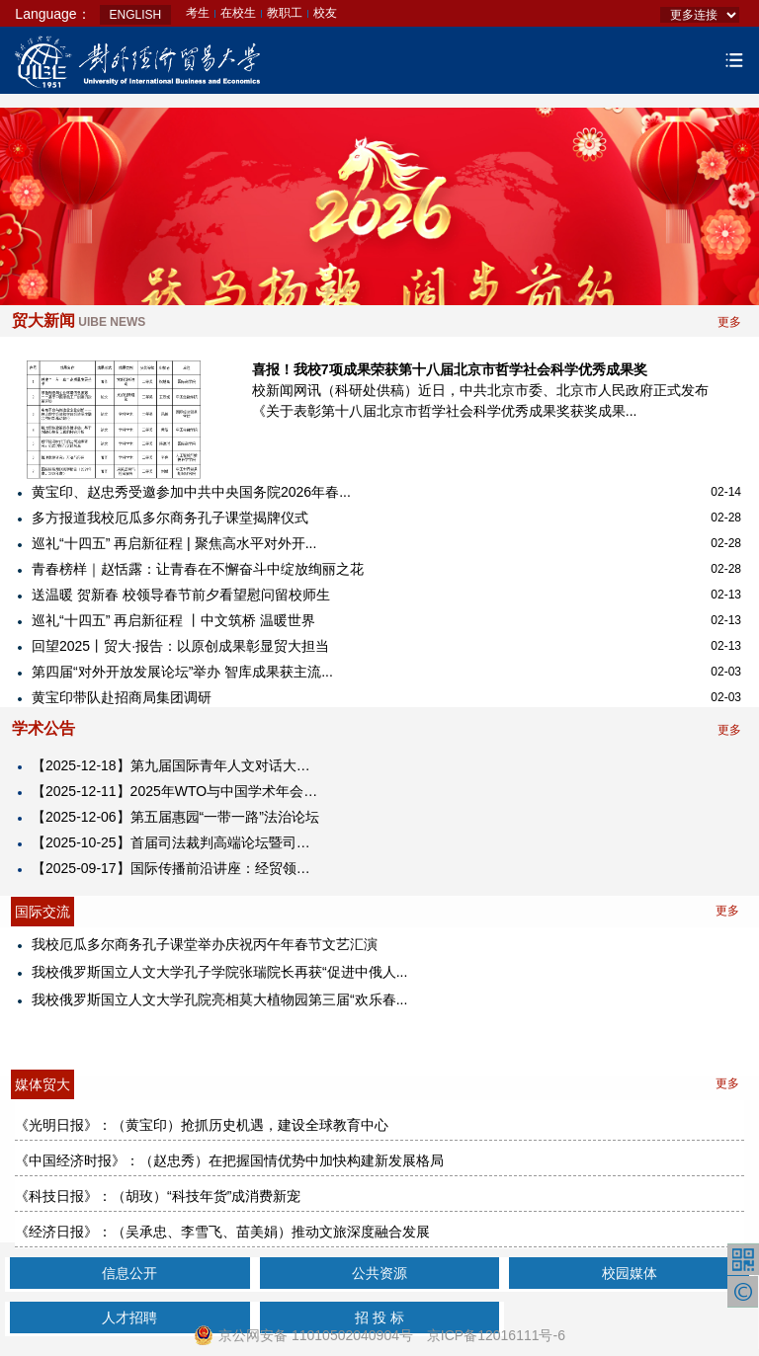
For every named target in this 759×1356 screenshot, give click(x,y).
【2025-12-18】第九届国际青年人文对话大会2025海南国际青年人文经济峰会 (177, 765)
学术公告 (43, 728)
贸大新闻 (78, 320)
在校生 (238, 13)
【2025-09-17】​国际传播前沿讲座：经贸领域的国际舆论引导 (177, 868)
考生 (198, 13)
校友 (325, 13)
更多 (729, 322)
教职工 (284, 13)
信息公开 (129, 1273)
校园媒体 (629, 1273)
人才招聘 (129, 1317)
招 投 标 (379, 1317)
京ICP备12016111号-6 (496, 1335)
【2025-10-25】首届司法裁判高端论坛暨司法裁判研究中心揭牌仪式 (177, 842)
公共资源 (379, 1273)
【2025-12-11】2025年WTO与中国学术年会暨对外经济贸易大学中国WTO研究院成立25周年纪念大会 (177, 791)
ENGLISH (136, 15)
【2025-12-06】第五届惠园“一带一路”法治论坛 (175, 817)
